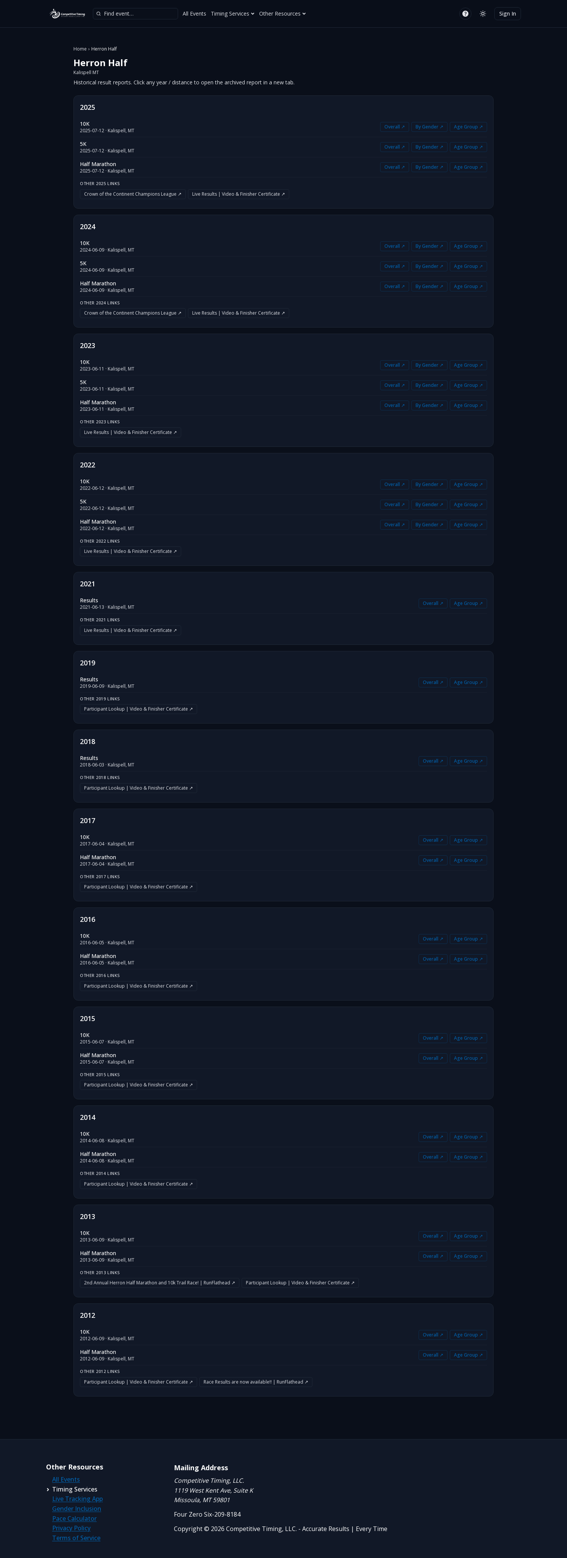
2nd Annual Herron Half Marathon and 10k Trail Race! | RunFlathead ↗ (159, 1282)
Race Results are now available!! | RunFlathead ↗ (256, 1382)
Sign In (507, 13)
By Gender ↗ (429, 127)
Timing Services (233, 13)
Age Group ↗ (468, 127)
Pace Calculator (74, 1518)
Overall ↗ (394, 127)
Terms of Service (76, 1538)
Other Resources (282, 13)
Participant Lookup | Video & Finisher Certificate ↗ (138, 709)
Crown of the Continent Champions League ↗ (133, 194)
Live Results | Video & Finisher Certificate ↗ (238, 194)
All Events (194, 13)
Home (80, 49)
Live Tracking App (77, 1499)
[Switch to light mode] (483, 14)
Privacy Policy (71, 1528)
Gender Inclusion (76, 1508)
